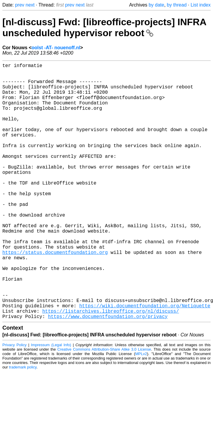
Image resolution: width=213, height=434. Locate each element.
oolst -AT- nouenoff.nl (55, 47)
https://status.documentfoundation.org (55, 295)
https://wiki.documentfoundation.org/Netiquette (144, 360)
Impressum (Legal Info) (51, 402)
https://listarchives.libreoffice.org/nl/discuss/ (110, 366)
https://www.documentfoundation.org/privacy (108, 373)
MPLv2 (141, 410)
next (30, 4)
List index (200, 4)
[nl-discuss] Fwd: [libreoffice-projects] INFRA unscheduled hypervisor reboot (104, 27)
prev (19, 4)
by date (156, 4)
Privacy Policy (14, 402)
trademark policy (22, 424)
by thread (177, 4)
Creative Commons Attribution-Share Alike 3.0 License (104, 406)
